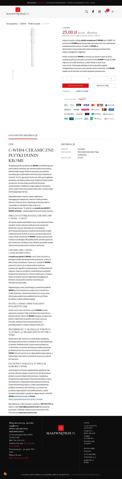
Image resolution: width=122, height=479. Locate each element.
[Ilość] (89, 78)
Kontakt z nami (89, 461)
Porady (87, 451)
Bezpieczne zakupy (89, 442)
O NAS (86, 423)
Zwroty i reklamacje (89, 432)
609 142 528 (14, 446)
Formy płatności (89, 437)
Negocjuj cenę (103, 86)
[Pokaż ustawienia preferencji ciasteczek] (5, 473)
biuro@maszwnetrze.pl (18, 458)
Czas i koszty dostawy (90, 427)
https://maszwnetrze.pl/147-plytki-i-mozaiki (25, 399)
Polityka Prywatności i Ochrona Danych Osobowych (45, 475)
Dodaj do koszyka (75, 86)
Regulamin (89, 448)
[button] (86, 11)
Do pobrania (90, 454)
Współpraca (90, 457)
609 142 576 (37, 3)
